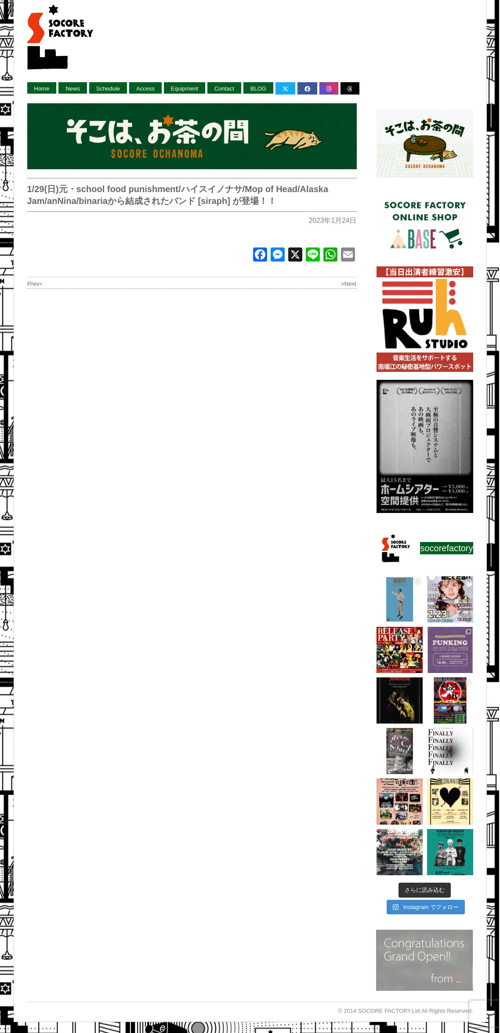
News (72, 88)
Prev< (35, 283)
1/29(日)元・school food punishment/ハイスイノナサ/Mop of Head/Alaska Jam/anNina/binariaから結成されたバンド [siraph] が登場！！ (178, 195)
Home (42, 88)
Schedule (108, 88)
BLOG (258, 88)
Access (145, 88)
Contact (224, 88)
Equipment (184, 88)
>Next (348, 283)
